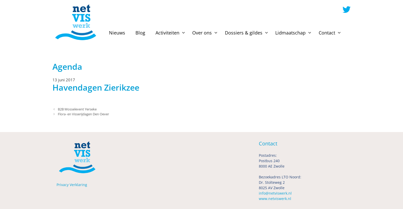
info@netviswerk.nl (275, 193)
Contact (331, 32)
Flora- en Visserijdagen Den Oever (83, 114)
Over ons (205, 32)
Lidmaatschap (294, 32)
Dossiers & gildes (247, 32)
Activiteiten (171, 32)
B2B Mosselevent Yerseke (77, 109)
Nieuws (117, 33)
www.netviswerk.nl (275, 198)
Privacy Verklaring (72, 184)
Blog (140, 33)
